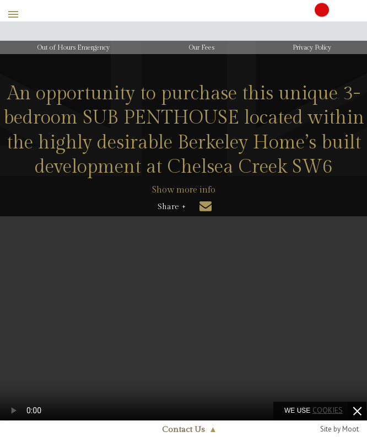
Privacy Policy (312, 47)
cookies (327, 410)
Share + (172, 206)
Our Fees (201, 47)
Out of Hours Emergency (73, 47)
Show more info (183, 190)
